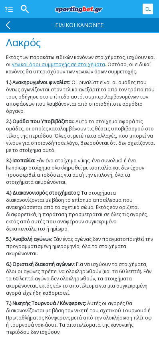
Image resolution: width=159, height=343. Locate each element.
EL (148, 8)
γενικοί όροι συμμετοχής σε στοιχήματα (58, 64)
